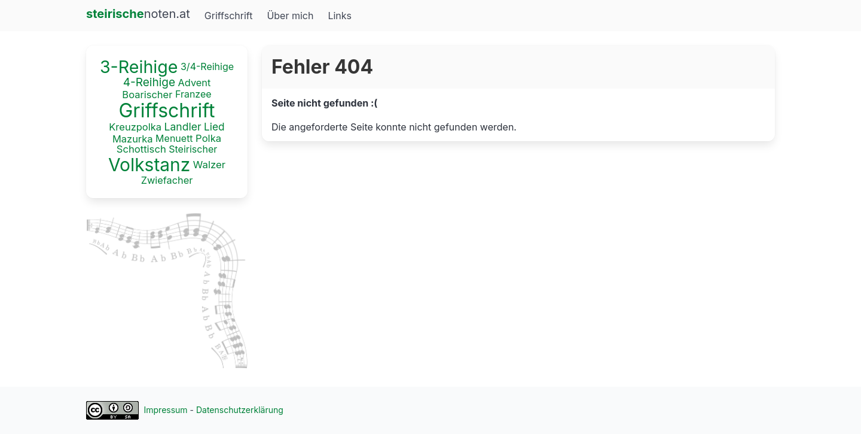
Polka (208, 138)
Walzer (209, 165)
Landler (182, 126)
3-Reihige (139, 66)
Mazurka (132, 138)
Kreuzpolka (135, 127)
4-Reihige (149, 82)
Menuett (174, 138)
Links (340, 16)
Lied (214, 126)
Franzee (193, 94)
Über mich (290, 16)
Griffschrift (228, 16)
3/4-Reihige (207, 66)
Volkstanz (149, 164)
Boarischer (147, 95)
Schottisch (141, 150)
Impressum (166, 410)
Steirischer (193, 149)
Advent (194, 82)
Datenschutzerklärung (239, 410)
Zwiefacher (167, 180)
